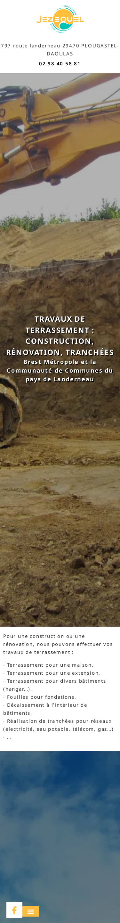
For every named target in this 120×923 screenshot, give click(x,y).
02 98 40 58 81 (60, 63)
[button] (30, 911)
